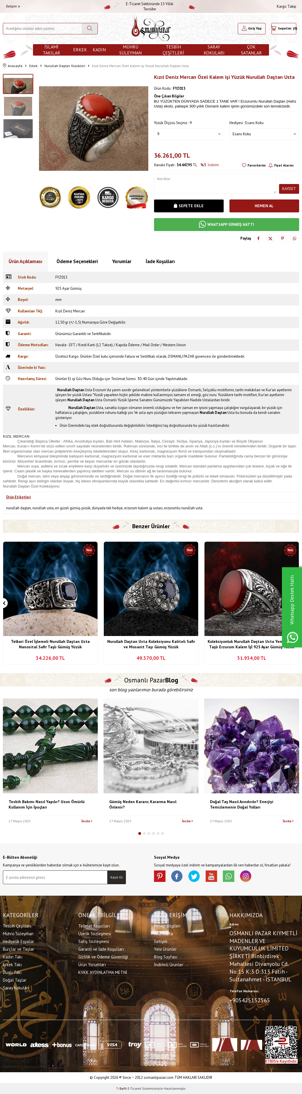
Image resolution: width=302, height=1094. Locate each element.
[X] (194, 876)
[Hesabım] (252, 28)
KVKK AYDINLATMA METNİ (102, 972)
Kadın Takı (12, 957)
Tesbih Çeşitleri (173, 50)
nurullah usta (43, 508)
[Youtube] (211, 876)
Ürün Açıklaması (25, 261)
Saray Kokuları (214, 50)
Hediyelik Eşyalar (18, 941)
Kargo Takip (286, 6)
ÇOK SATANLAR (251, 50)
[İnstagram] (246, 876)
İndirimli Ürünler (168, 964)
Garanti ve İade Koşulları (101, 949)
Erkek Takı (12, 964)
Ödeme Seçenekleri (77, 261)
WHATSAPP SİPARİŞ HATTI (226, 224)
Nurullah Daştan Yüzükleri (64, 66)
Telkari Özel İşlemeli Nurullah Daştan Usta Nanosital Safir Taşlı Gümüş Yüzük (50, 644)
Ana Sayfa (163, 933)
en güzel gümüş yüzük (72, 508)
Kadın (99, 49)
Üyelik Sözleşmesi (94, 933)
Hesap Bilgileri (167, 926)
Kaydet (289, 188)
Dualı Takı (12, 972)
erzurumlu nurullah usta (183, 508)
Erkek (80, 49)
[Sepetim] (283, 28)
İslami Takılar (51, 50)
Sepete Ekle (189, 205)
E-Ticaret (134, 1088)
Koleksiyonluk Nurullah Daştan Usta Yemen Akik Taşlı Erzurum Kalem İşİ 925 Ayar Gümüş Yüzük (252, 644)
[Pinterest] (159, 876)
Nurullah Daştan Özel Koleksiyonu (31, 486)
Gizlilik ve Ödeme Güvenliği (103, 957)
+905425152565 (249, 1000)
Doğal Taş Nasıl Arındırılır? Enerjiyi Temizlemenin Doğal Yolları (241, 804)
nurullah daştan (18, 508)
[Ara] (90, 28)
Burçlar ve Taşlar (18, 949)
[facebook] (177, 876)
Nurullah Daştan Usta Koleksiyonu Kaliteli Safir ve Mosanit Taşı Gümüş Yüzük (151, 644)
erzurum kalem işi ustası (143, 508)
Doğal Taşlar (14, 980)
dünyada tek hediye (107, 508)
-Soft (122, 1088)
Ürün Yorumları (92, 964)
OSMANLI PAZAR (181, 356)
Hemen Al (264, 205)
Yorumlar (121, 261)
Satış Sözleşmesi (93, 941)
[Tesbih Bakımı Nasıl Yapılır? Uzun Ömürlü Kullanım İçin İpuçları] (50, 745)
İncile (86, 821)
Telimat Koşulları (94, 926)
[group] (93, 128)
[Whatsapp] (228, 876)
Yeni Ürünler (165, 949)
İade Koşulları (160, 261)
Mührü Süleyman (130, 50)
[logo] (151, 28)
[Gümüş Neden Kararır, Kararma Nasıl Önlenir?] (151, 745)
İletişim (13, 6)
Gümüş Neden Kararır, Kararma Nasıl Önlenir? (142, 804)
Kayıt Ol (116, 877)
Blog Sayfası (165, 957)
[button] (139, 833)
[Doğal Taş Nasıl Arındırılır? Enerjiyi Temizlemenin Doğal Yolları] (251, 745)
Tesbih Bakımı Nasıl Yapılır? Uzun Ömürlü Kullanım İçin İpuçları (47, 804)
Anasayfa (12, 65)
